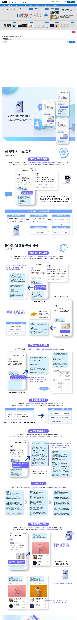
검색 (67, 41)
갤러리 (26, 5)
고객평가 (21, 5)
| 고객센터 (64, 1)
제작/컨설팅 (50, 5)
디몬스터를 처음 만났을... (37, 16)
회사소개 (4, 5)
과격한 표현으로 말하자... (37, 14)
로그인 (57, 1)
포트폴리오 (10, 5)
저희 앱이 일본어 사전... (37, 13)
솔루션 (55, 5)
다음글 (6, 41)
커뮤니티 (15, 5)
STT (71, 26)
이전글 (3, 41)
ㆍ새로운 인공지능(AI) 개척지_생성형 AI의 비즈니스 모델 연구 (41, 25)
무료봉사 (31, 5)
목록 (72, 41)
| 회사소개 (60, 1)
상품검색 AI (67, 24)
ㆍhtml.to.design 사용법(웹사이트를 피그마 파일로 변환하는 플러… (41, 27)
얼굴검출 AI (62, 26)
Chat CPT (62, 24)
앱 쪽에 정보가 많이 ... (37, 15)
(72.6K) (5, 38)
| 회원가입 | (53, 1)
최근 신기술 (44, 5)
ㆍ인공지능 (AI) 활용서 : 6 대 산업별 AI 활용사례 (41, 26)
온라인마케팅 (37, 5)
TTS (71, 24)
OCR (67, 26)
